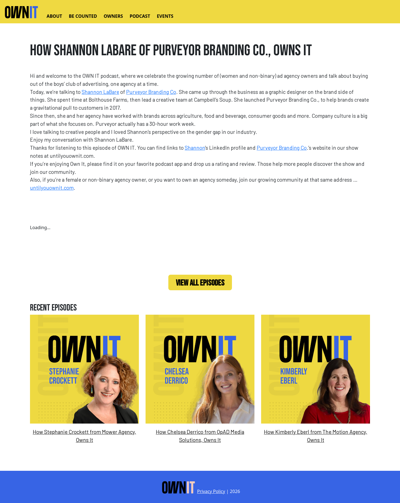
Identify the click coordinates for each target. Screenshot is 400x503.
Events (165, 16)
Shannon (195, 147)
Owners (113, 16)
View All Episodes (200, 283)
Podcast (140, 16)
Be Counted (83, 16)
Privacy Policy (211, 491)
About (54, 16)
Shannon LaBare (100, 92)
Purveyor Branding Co (151, 92)
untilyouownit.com (52, 187)
